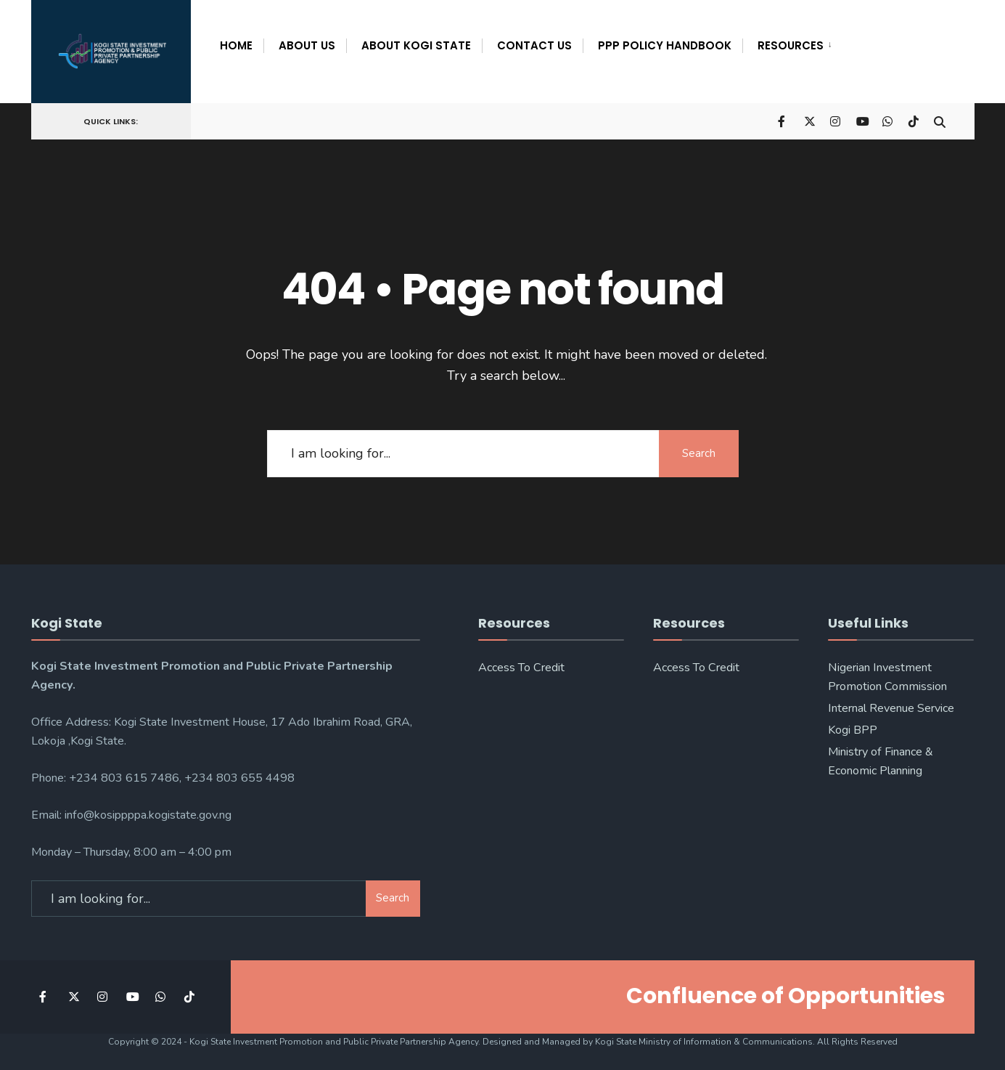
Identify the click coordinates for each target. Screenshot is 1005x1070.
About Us (307, 45)
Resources (791, 45)
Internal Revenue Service (891, 708)
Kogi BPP (852, 729)
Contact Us (534, 45)
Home (236, 45)
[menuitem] (790, 43)
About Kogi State (416, 45)
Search (698, 452)
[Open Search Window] (940, 119)
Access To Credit (521, 667)
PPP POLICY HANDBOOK (664, 45)
